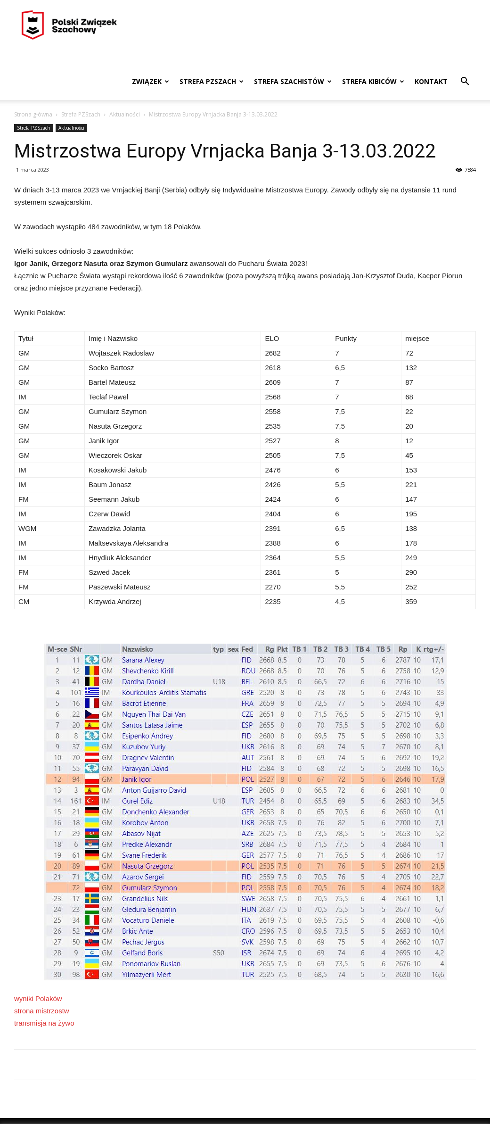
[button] (464, 82)
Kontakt (431, 81)
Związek (150, 81)
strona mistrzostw (41, 1011)
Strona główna (33, 114)
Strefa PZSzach (212, 81)
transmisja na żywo (44, 1023)
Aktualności (124, 114)
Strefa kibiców (373, 81)
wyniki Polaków (38, 998)
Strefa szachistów (293, 81)
